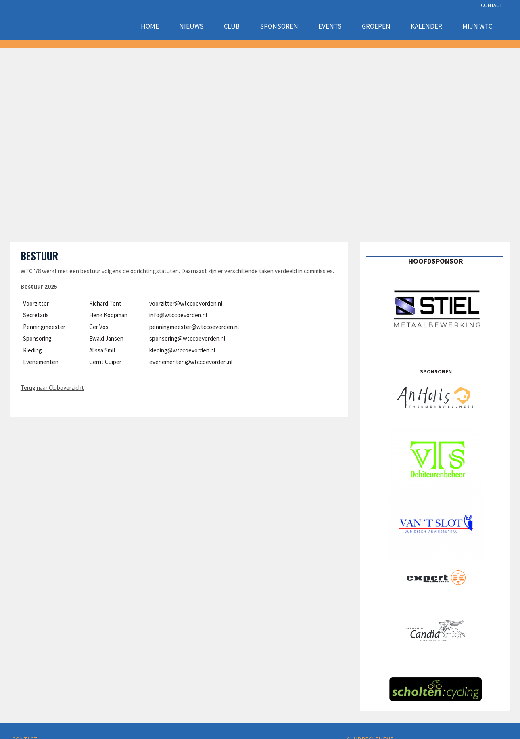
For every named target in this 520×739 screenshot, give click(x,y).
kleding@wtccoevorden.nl (182, 350)
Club (232, 26)
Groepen (376, 26)
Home (150, 26)
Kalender (426, 26)
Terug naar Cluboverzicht (52, 387)
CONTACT (491, 5)
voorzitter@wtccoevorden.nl (185, 303)
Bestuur (39, 255)
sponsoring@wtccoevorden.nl (187, 338)
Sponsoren (279, 26)
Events (330, 26)
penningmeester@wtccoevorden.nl (194, 327)
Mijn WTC (477, 26)
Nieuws (191, 26)
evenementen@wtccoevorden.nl (190, 362)
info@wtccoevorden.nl (178, 315)
